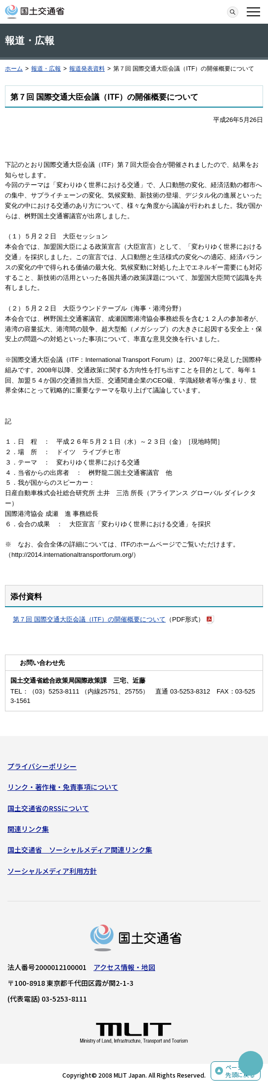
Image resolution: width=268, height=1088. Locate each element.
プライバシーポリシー (42, 766)
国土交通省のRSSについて (48, 808)
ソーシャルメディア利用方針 (52, 871)
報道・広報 (46, 68)
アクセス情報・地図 (124, 967)
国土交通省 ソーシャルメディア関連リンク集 (79, 850)
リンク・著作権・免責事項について (62, 787)
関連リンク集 (28, 829)
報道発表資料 (87, 68)
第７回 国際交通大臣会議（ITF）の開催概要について (89, 619)
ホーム (14, 68)
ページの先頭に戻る (240, 1071)
